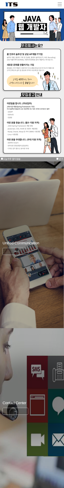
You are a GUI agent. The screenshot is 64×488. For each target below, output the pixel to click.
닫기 (61, 159)
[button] (59, 4)
